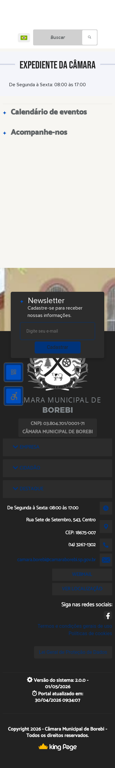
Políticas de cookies (90, 633)
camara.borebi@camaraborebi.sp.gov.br (56, 560)
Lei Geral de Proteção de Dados (73, 652)
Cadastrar (57, 347)
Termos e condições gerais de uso (75, 626)
